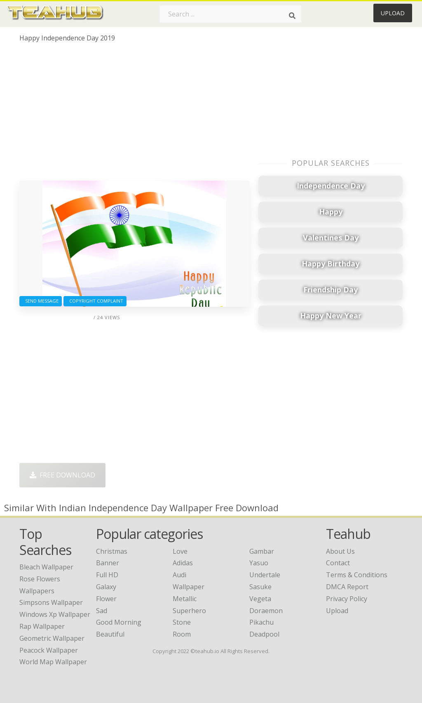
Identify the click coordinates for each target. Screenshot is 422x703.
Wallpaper (188, 586)
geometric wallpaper (51, 638)
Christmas (111, 551)
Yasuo (258, 562)
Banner (107, 562)
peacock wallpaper (48, 650)
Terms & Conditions (356, 574)
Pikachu (261, 622)
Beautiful (110, 634)
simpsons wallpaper (51, 602)
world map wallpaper (53, 661)
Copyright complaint (95, 301)
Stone (182, 622)
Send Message (41, 301)
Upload (393, 13)
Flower (106, 598)
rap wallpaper (42, 626)
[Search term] (230, 14)
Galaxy (106, 586)
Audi (179, 574)
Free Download (62, 475)
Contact (338, 562)
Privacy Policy (346, 598)
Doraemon (266, 610)
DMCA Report (347, 586)
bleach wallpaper (46, 566)
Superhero (189, 610)
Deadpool (264, 634)
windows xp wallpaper (54, 614)
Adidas (183, 562)
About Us (340, 551)
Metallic (185, 598)
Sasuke (260, 586)
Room (182, 634)
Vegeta (260, 598)
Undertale (264, 574)
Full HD (107, 574)
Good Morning (118, 622)
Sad (101, 610)
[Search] (292, 15)
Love (180, 551)
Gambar (261, 551)
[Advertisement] (134, 114)
